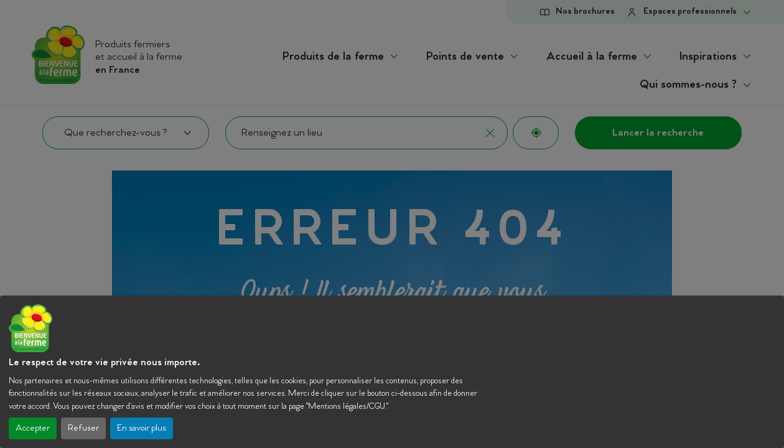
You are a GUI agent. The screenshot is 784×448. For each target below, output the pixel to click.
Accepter (33, 428)
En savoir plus (141, 428)
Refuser (83, 428)
